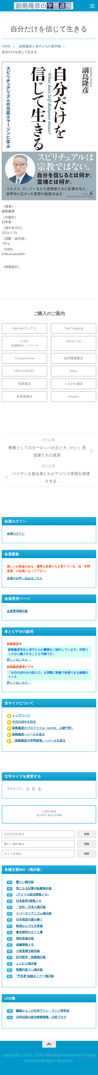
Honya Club (73, 341)
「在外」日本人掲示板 (31, 907)
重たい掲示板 (25, 882)
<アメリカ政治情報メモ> (32, 894)
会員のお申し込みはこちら (24, 578)
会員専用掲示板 (17, 611)
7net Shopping (73, 328)
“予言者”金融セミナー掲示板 (35, 976)
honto (73, 371)
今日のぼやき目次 (24, 722)
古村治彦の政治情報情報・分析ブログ (41, 1017)
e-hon (24, 343)
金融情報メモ (25, 944)
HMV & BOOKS (24, 371)
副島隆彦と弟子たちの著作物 (40, 46)
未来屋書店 (24, 396)
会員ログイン (16, 533)
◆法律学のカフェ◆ (29, 932)
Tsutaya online (24, 358)
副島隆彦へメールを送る (28, 734)
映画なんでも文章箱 (29, 926)
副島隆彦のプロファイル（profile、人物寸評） (43, 728)
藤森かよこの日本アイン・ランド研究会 (42, 1010)
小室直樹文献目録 (28, 951)
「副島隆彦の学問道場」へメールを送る (39, 740)
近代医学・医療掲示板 (31, 957)
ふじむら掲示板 (26, 963)
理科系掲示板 (25, 938)
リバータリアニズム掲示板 (34, 913)
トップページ (21, 715)
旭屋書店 (24, 384)
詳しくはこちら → (19, 659)
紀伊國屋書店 (73, 358)
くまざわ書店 (73, 384)
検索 (86, 834)
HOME (6, 46)
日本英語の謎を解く (29, 919)
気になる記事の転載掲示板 (34, 888)
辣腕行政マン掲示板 (29, 969)
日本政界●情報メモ (29, 901)
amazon (73, 396)
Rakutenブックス (25, 328)
